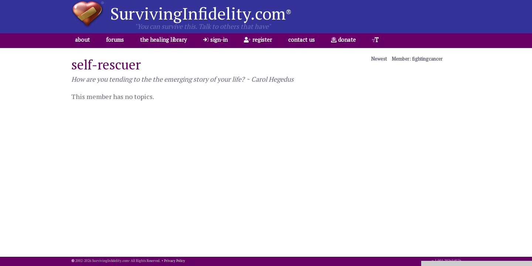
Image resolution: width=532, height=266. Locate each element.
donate (343, 39)
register (258, 39)
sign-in (215, 39)
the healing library (163, 39)
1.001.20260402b (448, 261)
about (82, 39)
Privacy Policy (174, 261)
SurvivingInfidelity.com (200, 13)
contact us (301, 39)
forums (115, 39)
